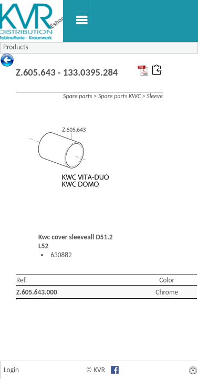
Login (11, 369)
